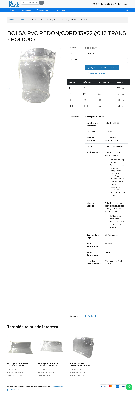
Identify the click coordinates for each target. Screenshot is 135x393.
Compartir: (74, 316)
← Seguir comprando (95, 73)
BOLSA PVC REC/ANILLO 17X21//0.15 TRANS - (18, 364)
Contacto (26, 10)
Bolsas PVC (23, 19)
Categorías (42, 10)
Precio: (72, 48)
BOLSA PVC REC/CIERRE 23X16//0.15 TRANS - (49, 364)
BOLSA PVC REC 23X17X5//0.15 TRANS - (79, 364)
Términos (60, 10)
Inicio (13, 10)
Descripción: (74, 116)
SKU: (71, 53)
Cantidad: (73, 59)
